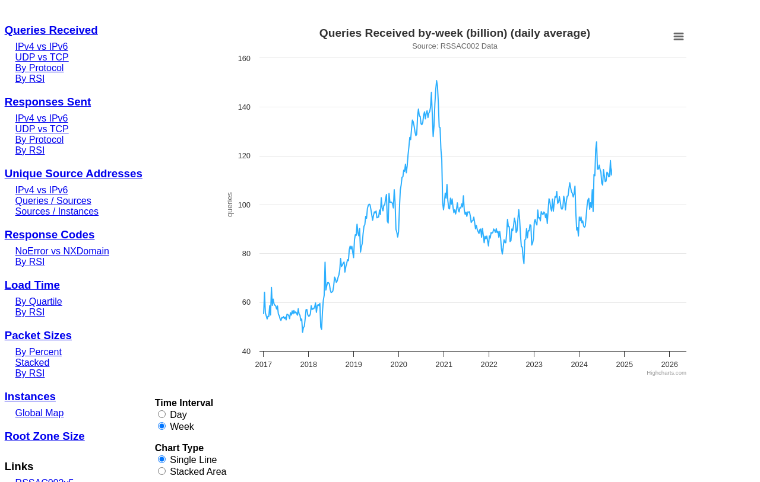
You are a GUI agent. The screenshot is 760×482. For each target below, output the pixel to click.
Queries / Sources (53, 201)
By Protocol (39, 68)
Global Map (39, 413)
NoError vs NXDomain (62, 251)
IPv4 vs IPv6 (41, 47)
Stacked (32, 362)
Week (182, 427)
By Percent (38, 352)
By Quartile (38, 301)
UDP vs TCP (42, 57)
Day (178, 415)
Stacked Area (198, 472)
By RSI (30, 79)
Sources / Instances (57, 211)
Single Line (193, 460)
